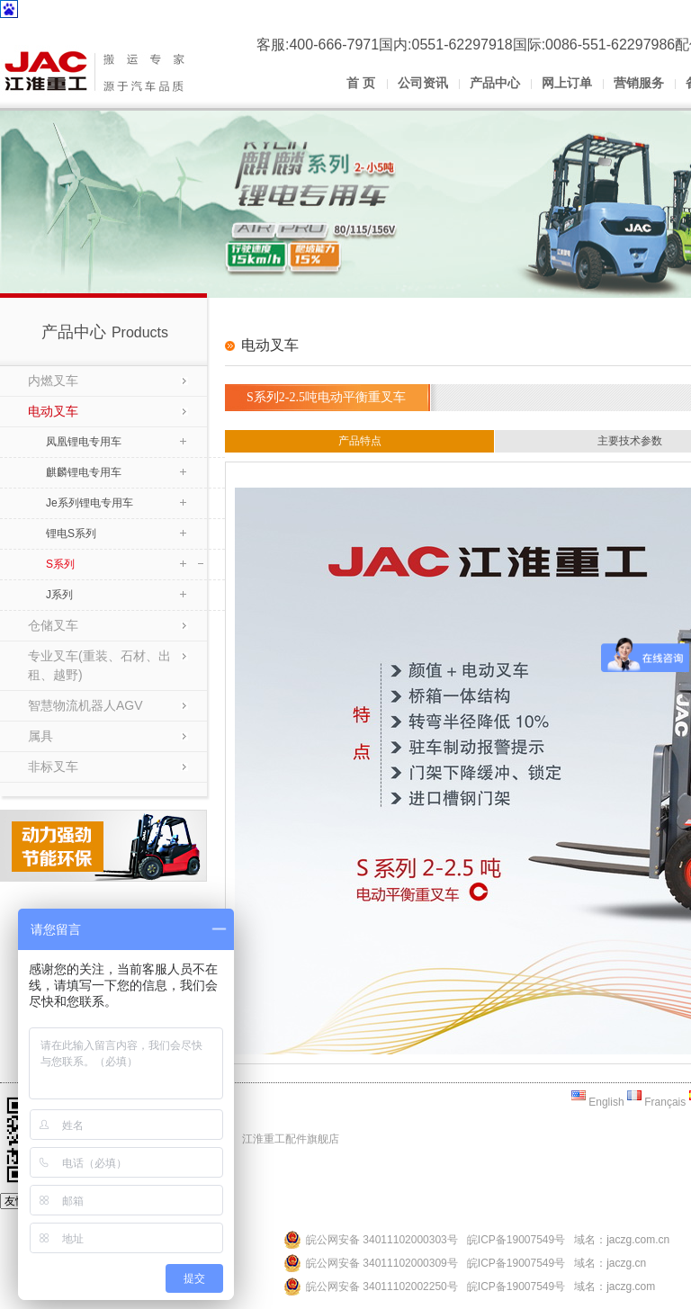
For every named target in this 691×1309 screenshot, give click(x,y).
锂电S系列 (71, 533)
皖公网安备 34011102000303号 (382, 1239)
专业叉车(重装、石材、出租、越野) (99, 665)
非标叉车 (53, 766)
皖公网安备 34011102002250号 (382, 1286)
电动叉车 (53, 411)
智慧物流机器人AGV (85, 705)
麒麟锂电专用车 (83, 472)
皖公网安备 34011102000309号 (382, 1263)
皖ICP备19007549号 (516, 1239)
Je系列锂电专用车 (89, 503)
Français (656, 1102)
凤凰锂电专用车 (83, 441)
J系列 (59, 594)
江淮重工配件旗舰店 (290, 1139)
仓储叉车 (53, 625)
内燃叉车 (53, 380)
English (597, 1102)
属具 (40, 736)
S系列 (60, 564)
